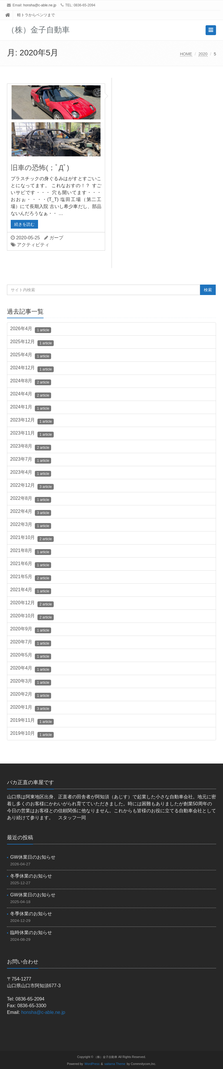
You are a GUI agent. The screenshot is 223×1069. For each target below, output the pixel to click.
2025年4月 (30, 355)
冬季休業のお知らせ (31, 875)
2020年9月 (30, 629)
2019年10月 (32, 734)
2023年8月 (30, 447)
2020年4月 (30, 668)
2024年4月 (30, 394)
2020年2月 (30, 695)
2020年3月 (30, 682)
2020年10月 (32, 616)
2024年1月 (30, 407)
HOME (186, 54)
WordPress (92, 1064)
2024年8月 (30, 381)
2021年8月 (30, 551)
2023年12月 (32, 420)
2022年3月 (30, 525)
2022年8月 (30, 499)
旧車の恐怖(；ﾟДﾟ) (40, 167)
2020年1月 (30, 708)
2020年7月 (30, 642)
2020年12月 (32, 603)
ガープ (56, 237)
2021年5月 (30, 577)
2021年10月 (32, 538)
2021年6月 (30, 564)
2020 (202, 54)
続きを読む (24, 224)
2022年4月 (30, 512)
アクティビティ (33, 244)
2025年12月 (32, 342)
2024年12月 (32, 368)
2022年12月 (32, 486)
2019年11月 (32, 721)
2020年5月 (30, 655)
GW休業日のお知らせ (32, 857)
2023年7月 (30, 460)
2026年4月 (30, 329)
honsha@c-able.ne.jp (39, 5)
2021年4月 (30, 590)
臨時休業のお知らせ (31, 932)
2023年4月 (30, 473)
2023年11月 (32, 434)
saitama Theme (115, 1064)
